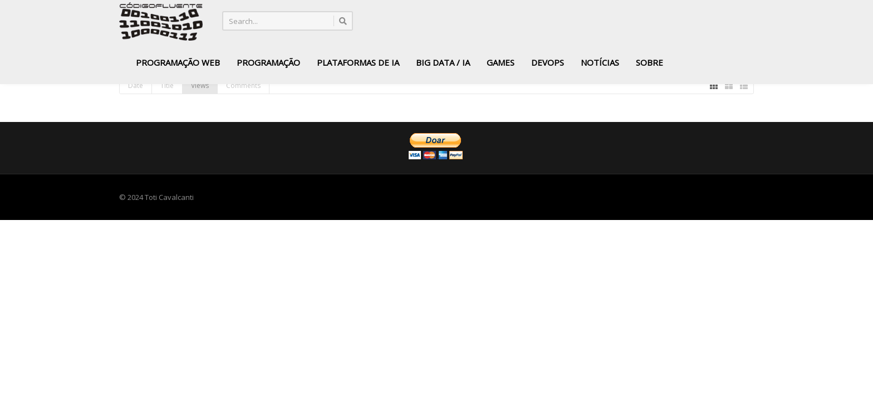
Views (200, 85)
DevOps (547, 62)
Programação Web (178, 62)
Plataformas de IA (358, 62)
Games (500, 62)
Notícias (600, 62)
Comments (243, 85)
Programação (268, 62)
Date (135, 85)
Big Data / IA (443, 62)
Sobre (649, 62)
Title (167, 85)
